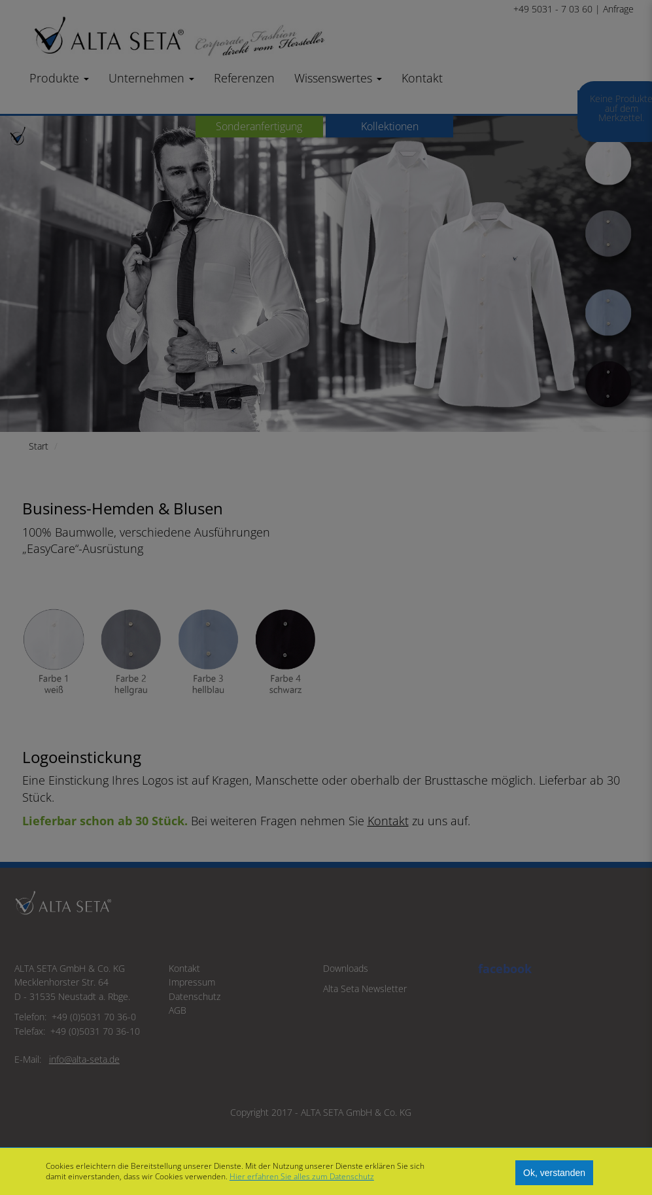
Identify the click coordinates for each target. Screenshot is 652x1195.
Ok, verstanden (554, 1173)
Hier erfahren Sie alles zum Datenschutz (302, 1176)
